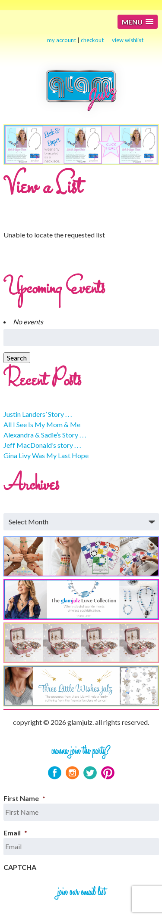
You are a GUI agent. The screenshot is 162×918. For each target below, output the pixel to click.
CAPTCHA (19, 867)
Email (15, 833)
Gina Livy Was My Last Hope (46, 455)
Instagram (72, 772)
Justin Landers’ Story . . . (37, 414)
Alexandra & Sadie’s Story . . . (44, 435)
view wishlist (127, 40)
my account (61, 40)
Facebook (54, 772)
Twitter (90, 772)
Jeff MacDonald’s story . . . (42, 445)
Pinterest (107, 772)
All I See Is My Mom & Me (41, 424)
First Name (24, 798)
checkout (92, 40)
